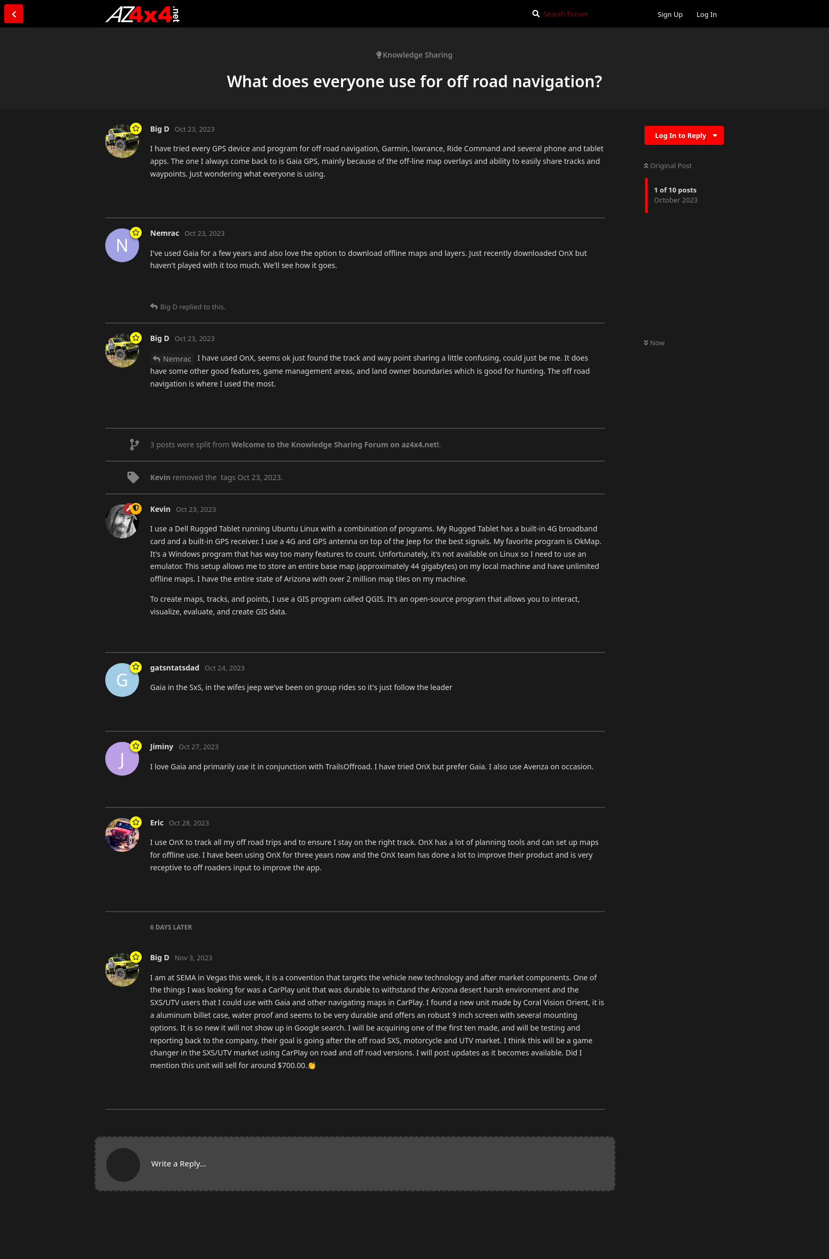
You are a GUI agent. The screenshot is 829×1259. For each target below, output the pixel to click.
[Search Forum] (586, 13)
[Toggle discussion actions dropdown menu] (715, 135)
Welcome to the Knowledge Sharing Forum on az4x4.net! (335, 444)
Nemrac (177, 359)
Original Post (668, 165)
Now (654, 342)
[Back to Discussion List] (13, 13)
